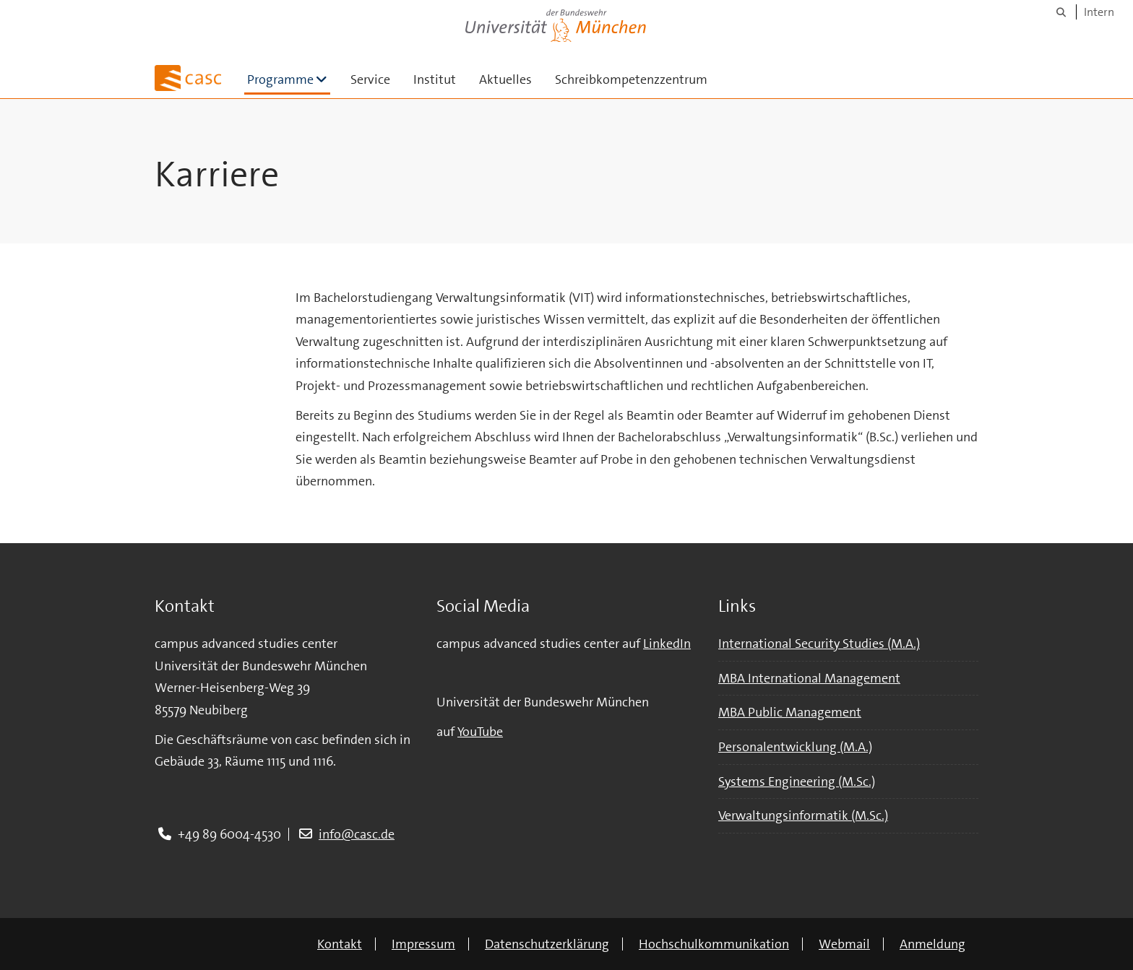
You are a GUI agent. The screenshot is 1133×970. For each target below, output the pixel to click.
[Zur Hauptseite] (188, 78)
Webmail (844, 944)
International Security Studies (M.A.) (819, 643)
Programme (288, 79)
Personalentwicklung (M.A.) (795, 746)
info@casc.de (357, 834)
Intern (1099, 12)
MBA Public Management (789, 712)
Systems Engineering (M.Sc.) (796, 781)
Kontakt (339, 944)
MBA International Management (809, 678)
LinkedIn (667, 643)
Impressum (423, 944)
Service (370, 79)
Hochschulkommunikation (714, 944)
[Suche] (1061, 12)
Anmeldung (932, 944)
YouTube (480, 731)
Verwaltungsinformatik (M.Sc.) (803, 815)
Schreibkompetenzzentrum (631, 79)
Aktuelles (505, 79)
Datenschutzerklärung (547, 944)
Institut (434, 79)
